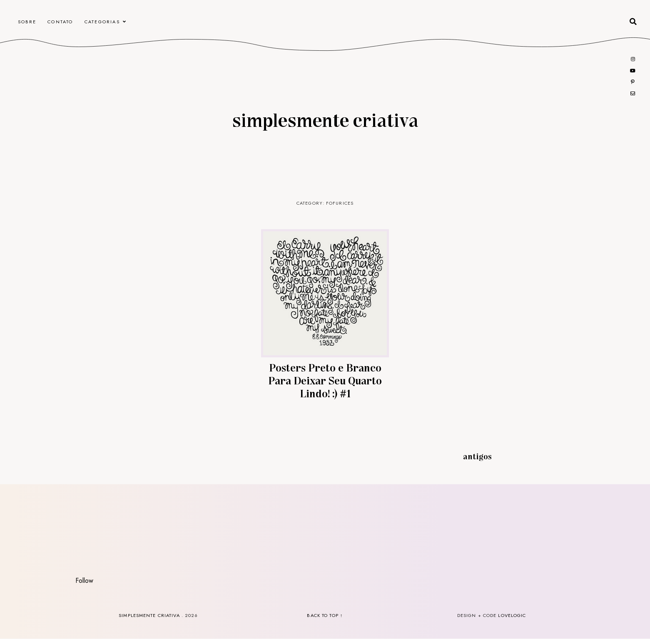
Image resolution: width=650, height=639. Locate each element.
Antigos (477, 456)
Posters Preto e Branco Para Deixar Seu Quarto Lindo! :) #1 (325, 380)
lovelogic (512, 615)
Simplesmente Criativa (325, 119)
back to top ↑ (325, 615)
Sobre (27, 21)
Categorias (102, 21)
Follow (84, 580)
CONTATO (60, 21)
